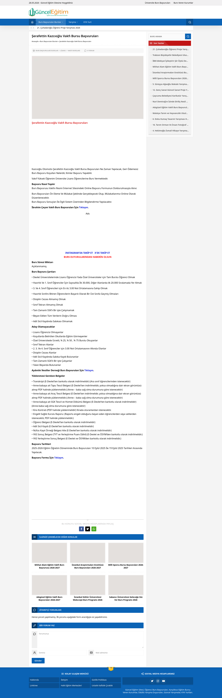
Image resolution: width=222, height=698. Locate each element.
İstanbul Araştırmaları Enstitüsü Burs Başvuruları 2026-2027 (87, 566)
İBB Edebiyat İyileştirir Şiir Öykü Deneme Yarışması (171, 61)
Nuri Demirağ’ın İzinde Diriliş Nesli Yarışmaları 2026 (171, 101)
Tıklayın (83, 207)
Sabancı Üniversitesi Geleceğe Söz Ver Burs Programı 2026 (125, 598)
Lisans (63, 50)
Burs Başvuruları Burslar (49, 41)
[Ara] (167, 36)
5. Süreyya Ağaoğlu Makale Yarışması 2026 (171, 84)
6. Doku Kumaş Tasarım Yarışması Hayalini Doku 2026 (171, 119)
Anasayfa (35, 41)
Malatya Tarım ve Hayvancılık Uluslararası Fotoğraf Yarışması (171, 113)
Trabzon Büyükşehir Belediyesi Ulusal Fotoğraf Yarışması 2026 (171, 55)
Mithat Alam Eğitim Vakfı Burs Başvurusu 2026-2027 (49, 566)
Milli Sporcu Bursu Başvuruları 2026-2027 (126, 566)
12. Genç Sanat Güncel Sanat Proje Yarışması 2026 (171, 90)
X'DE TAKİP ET (102, 252)
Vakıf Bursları (74, 50)
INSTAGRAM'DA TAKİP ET (79, 252)
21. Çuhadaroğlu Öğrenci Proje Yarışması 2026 (58, 27)
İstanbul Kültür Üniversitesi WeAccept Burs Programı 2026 (87, 598)
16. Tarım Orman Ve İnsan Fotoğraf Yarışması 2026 (171, 124)
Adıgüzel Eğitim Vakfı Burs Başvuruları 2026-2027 (49, 598)
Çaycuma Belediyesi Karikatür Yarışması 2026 (171, 95)
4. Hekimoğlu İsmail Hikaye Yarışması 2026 (171, 130)
